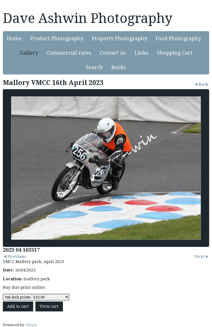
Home (14, 38)
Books (118, 67)
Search (94, 67)
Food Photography (178, 38)
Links (142, 53)
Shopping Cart (174, 53)
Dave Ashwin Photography (87, 18)
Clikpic (31, 325)
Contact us (113, 53)
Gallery (29, 53)
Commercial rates (68, 53)
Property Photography (119, 38)
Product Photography (56, 38)
